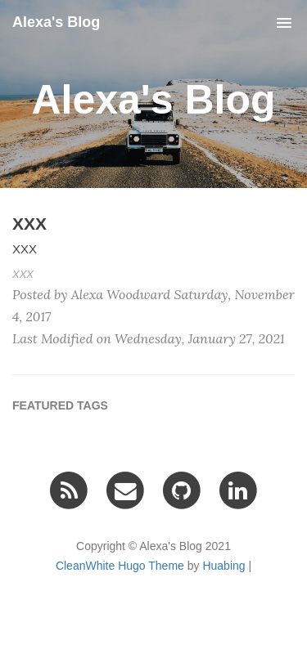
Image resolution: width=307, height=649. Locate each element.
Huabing (223, 565)
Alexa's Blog (56, 22)
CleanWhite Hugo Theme (120, 565)
